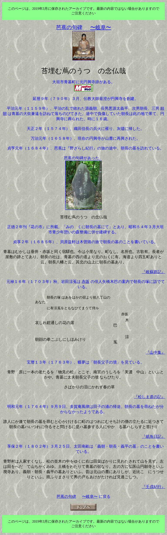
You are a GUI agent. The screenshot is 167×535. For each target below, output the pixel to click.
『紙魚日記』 (153, 436)
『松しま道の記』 (149, 397)
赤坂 (85, 281)
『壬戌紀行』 (153, 487)
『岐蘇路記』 (153, 272)
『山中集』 (155, 352)
